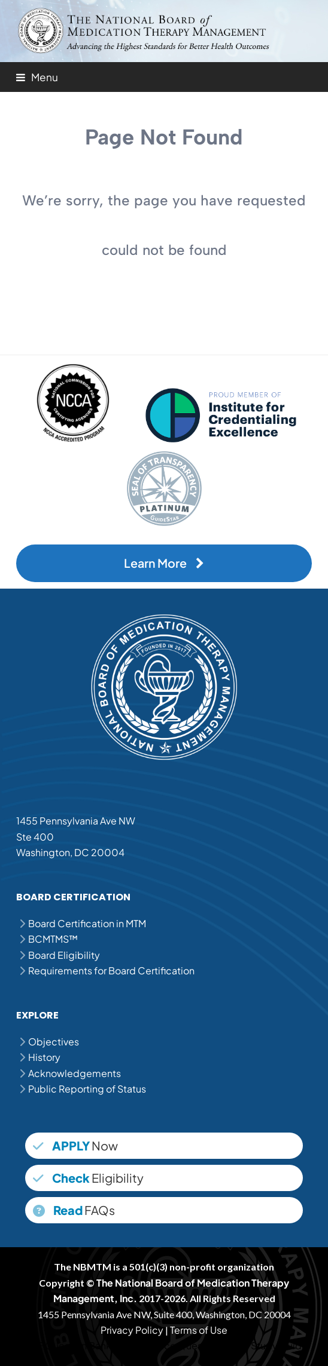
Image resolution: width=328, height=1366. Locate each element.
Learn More (164, 563)
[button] (37, 77)
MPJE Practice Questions (168, 1345)
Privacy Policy (132, 1330)
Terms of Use (198, 1330)
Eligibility (88, 1177)
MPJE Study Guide (267, 1345)
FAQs (74, 1209)
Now (75, 1145)
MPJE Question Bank (65, 1345)
